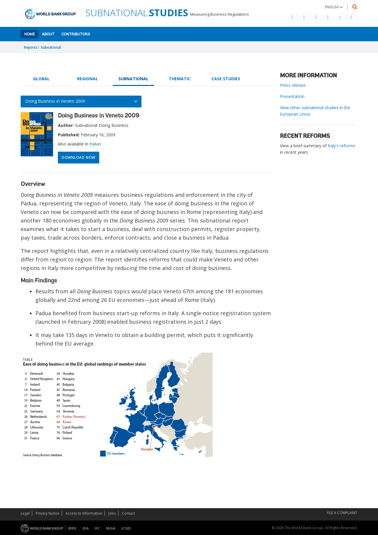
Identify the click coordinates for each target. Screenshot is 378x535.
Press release (293, 85)
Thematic (179, 78)
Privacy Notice (47, 513)
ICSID (126, 528)
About (48, 34)
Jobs (112, 513)
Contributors (75, 34)
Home (29, 34)
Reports (30, 47)
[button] (334, 6)
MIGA (110, 528)
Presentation (292, 96)
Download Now (78, 157)
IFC (97, 528)
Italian (95, 144)
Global (41, 78)
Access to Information (84, 513)
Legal (25, 513)
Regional (87, 78)
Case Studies (225, 78)
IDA (85, 528)
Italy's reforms (341, 145)
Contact (128, 513)
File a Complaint (342, 512)
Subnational (51, 47)
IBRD (72, 528)
